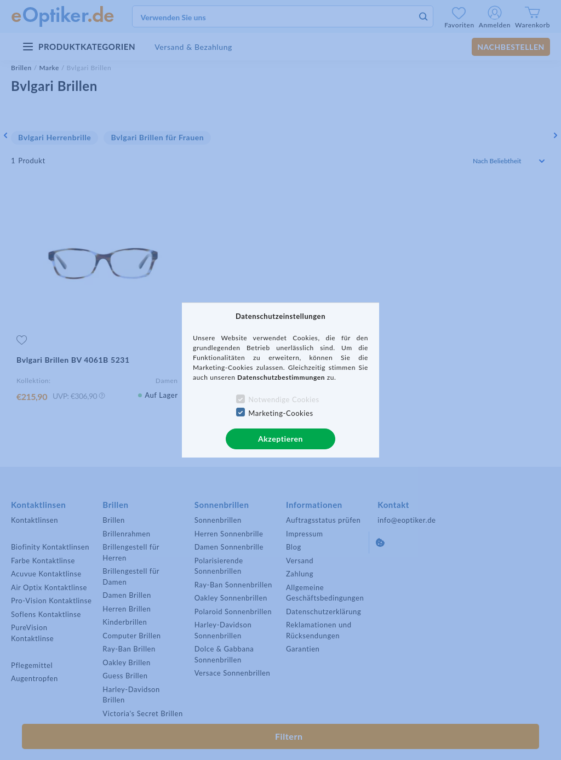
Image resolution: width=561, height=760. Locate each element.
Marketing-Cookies (280, 413)
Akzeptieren (280, 438)
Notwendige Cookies (283, 399)
